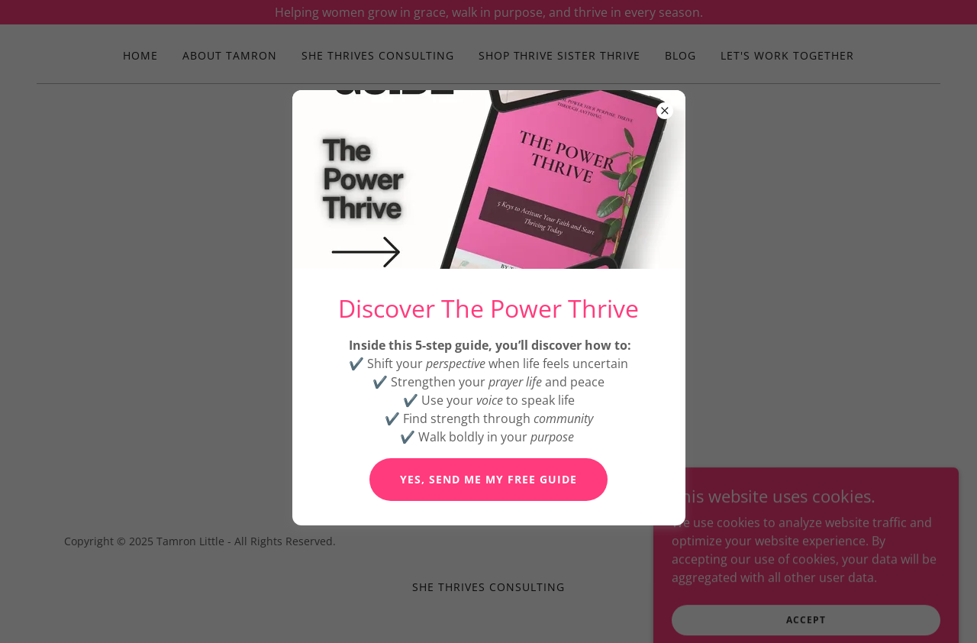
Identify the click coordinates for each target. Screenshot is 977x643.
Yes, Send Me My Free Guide (488, 479)
